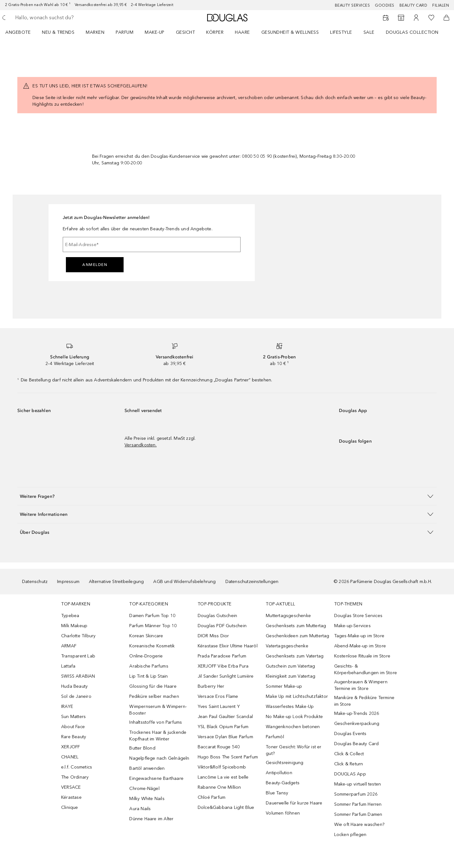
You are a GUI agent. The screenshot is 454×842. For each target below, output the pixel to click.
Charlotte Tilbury (78, 636)
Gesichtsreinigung (284, 762)
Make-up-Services (352, 625)
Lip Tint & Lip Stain (148, 676)
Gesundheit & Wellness (290, 32)
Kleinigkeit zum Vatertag (290, 676)
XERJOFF (70, 747)
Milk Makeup (74, 625)
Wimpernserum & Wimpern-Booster (158, 710)
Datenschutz (35, 581)
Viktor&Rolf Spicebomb (222, 767)
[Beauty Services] (385, 17)
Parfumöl (275, 736)
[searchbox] (61, 18)
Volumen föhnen (283, 813)
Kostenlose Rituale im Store (362, 656)
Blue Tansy (277, 793)
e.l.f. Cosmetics (76, 767)
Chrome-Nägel (144, 788)
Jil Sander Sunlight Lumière (225, 676)
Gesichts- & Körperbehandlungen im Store (365, 669)
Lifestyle (341, 32)
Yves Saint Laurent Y (219, 706)
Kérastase (71, 797)
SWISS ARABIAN (78, 676)
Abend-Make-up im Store (360, 646)
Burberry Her (211, 686)
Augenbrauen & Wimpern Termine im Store (360, 685)
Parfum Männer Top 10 (153, 625)
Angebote (18, 32)
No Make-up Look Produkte (294, 716)
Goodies (384, 5)
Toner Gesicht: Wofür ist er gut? (293, 750)
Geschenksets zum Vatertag (294, 656)
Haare (242, 32)
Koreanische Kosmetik (152, 646)
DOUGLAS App (350, 774)
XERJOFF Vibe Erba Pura (223, 666)
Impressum (68, 581)
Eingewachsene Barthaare (156, 778)
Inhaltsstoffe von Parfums (155, 722)
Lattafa (68, 666)
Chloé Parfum (211, 797)
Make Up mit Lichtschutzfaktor (297, 696)
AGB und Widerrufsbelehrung (184, 581)
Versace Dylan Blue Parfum (225, 736)
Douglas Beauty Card (356, 743)
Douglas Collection (412, 32)
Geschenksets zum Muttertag (296, 625)
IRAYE (67, 706)
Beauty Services (352, 5)
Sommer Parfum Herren (358, 804)
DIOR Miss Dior (213, 636)
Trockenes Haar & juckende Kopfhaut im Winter (157, 736)
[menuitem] (22, 32)
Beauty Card (413, 5)
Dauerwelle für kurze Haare (294, 803)
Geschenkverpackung (357, 723)
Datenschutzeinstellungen (252, 581)
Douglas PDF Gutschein (222, 625)
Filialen (440, 5)
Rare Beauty (73, 736)
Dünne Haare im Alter (151, 818)
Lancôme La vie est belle (223, 777)
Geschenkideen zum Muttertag (297, 636)
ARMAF (68, 646)
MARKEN (95, 32)
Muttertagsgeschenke (288, 615)
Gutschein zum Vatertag (290, 666)
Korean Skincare (146, 636)
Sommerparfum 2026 (355, 794)
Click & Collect (349, 754)
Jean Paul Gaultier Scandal (225, 716)
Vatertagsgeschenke (287, 646)
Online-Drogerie (146, 656)
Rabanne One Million (219, 787)
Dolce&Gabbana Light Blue (226, 807)
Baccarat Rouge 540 (219, 747)
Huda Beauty (74, 686)
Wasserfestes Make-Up (290, 706)
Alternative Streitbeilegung (116, 581)
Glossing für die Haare (152, 686)
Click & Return (348, 764)
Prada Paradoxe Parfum (222, 656)
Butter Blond (142, 748)
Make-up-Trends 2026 (356, 713)
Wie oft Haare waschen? (359, 824)
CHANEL (70, 757)
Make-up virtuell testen (357, 784)
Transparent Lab (78, 656)
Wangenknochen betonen (293, 726)
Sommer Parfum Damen (358, 814)
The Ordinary (75, 777)
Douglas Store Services (358, 615)
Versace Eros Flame (218, 696)
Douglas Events (350, 733)
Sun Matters (73, 716)
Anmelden (94, 264)
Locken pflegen (350, 834)
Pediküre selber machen (154, 696)
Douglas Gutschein (217, 615)
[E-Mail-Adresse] (152, 244)
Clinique (69, 807)
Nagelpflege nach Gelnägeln (159, 758)
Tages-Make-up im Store (359, 636)
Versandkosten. (141, 445)
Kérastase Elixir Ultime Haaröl (228, 646)
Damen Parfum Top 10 (152, 615)
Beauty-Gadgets (283, 783)
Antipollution (279, 772)
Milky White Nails (146, 798)
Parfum (124, 32)
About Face (73, 726)
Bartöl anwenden (147, 768)
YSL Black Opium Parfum (223, 726)
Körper (215, 32)
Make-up (155, 32)
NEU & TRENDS (58, 32)
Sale (369, 32)
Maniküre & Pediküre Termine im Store (364, 701)
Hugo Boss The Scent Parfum (228, 757)
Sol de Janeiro (76, 696)
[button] (227, 496)
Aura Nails (140, 808)
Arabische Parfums (148, 666)
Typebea (70, 615)
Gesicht (185, 32)
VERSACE (71, 787)
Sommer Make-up (284, 686)
